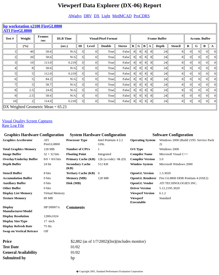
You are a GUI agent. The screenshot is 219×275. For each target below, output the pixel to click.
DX (96, 16)
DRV (88, 16)
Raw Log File (13, 125)
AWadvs (75, 16)
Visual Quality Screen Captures (27, 121)
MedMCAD (122, 16)
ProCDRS (142, 16)
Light (105, 16)
